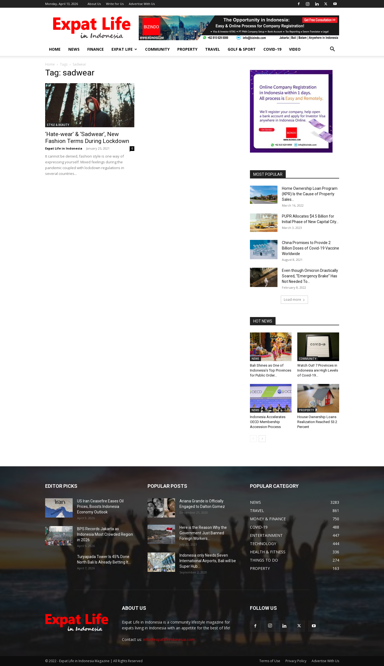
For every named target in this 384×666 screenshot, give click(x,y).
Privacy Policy (295, 661)
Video (295, 49)
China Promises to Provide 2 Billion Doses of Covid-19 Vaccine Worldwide (310, 248)
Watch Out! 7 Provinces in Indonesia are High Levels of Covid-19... (317, 370)
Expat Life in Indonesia (63, 148)
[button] (332, 49)
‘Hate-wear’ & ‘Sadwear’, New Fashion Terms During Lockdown (87, 137)
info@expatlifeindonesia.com (169, 639)
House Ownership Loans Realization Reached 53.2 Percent (317, 422)
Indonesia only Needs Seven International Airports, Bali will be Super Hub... (207, 560)
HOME (55, 49)
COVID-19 (272, 49)
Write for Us (115, 4)
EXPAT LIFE (124, 49)
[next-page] (262, 438)
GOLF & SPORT (242, 49)
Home (50, 64)
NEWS (74, 49)
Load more (294, 299)
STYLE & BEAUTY (58, 125)
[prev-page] (253, 438)
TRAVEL (212, 49)
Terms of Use (269, 661)
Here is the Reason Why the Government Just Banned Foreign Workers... (203, 533)
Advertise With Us (142, 4)
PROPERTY (187, 49)
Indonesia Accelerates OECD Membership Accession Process (267, 422)
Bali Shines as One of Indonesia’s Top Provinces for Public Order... (270, 370)
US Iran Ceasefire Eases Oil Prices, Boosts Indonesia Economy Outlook (100, 506)
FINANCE (95, 49)
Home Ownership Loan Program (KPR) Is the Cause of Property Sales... (309, 194)
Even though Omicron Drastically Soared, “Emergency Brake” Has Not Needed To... (310, 276)
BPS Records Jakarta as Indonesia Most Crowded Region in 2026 (105, 534)
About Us (94, 4)
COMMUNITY (157, 49)
